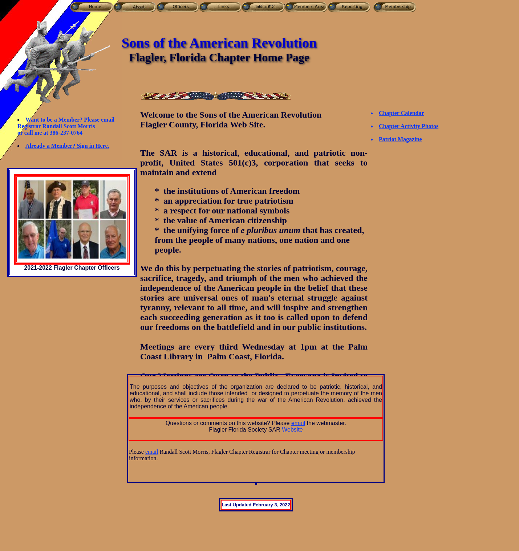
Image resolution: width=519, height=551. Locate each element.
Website (292, 429)
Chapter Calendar (401, 113)
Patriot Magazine (400, 139)
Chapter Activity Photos (408, 126)
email (107, 120)
